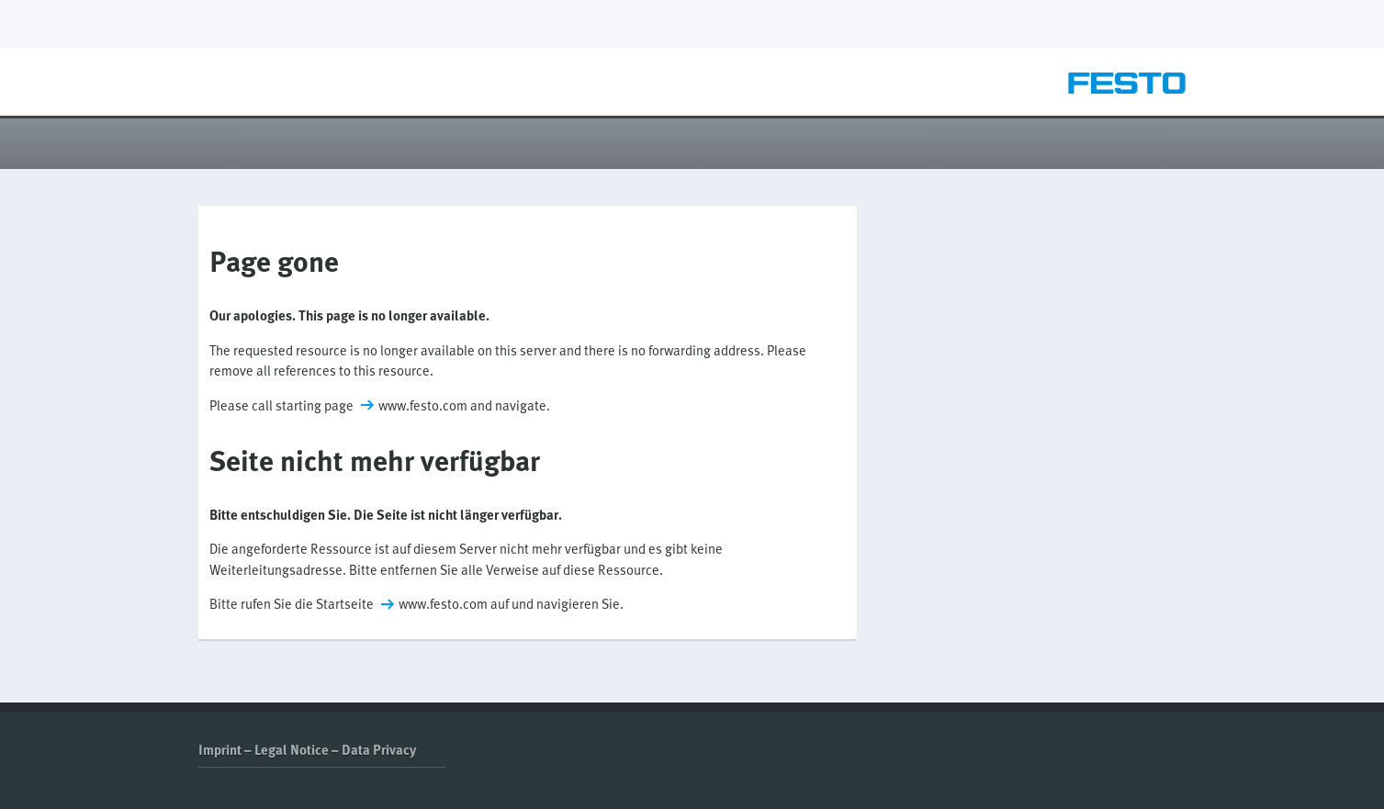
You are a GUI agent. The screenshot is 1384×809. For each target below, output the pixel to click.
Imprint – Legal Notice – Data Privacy (307, 749)
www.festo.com (422, 405)
